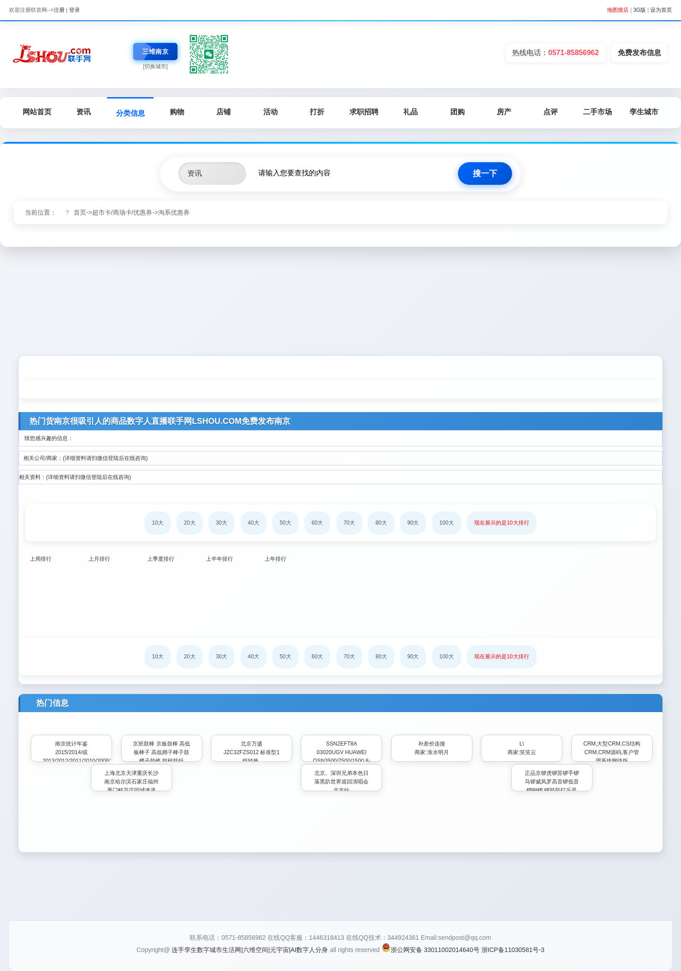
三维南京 (155, 51)
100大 (446, 523)
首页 (80, 212)
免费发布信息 (639, 52)
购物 (177, 112)
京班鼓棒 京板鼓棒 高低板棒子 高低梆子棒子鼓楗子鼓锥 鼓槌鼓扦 (161, 752)
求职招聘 (364, 112)
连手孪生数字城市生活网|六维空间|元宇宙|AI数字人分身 (250, 949)
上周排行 (40, 559)
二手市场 (597, 112)
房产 (504, 112)
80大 (381, 523)
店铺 (223, 112)
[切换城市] (155, 66)
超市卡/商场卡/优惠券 (122, 212)
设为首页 (661, 10)
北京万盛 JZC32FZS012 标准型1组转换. (252, 752)
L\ (521, 744)
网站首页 (37, 112)
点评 (550, 112)
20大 (189, 523)
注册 (59, 10)
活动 (270, 112)
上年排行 (275, 559)
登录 (74, 10)
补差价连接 (431, 744)
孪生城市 (644, 112)
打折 (317, 112)
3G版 (639, 10)
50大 (285, 523)
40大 (253, 523)
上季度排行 (160, 559)
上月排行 (99, 559)
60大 (317, 523)
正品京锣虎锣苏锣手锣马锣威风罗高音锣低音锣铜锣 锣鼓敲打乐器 (552, 781)
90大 (413, 523)
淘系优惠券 (174, 212)
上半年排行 (219, 559)
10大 (157, 523)
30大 (221, 523)
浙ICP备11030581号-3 (513, 949)
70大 (349, 523)
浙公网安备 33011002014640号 (431, 949)
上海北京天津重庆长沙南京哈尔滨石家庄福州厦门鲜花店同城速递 (131, 781)
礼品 (410, 112)
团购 (457, 112)
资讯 (83, 112)
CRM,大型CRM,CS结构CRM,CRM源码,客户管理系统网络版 (611, 752)
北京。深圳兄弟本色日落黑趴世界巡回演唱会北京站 (341, 781)
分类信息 (130, 113)
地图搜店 (618, 10)
